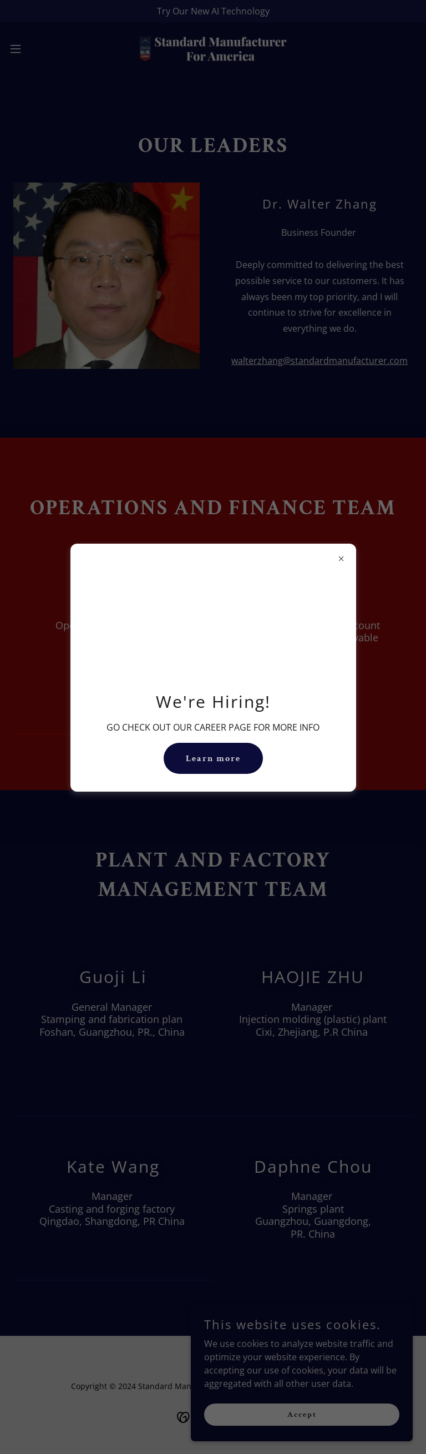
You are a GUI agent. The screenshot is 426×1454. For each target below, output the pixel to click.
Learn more (213, 758)
